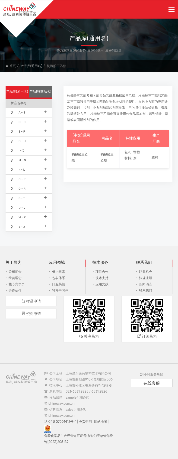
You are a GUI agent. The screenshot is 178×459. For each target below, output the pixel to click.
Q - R (29, 188)
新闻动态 (145, 284)
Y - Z (29, 226)
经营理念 (15, 278)
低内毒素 (58, 272)
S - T (29, 198)
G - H (29, 140)
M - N (29, 159)
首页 (11, 66)
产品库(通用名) (31, 66)
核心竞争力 (17, 284)
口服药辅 (58, 284)
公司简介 (15, 272)
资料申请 (31, 314)
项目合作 (101, 272)
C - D (29, 121)
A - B (29, 112)
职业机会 (145, 272)
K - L (29, 169)
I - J (29, 150)
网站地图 (100, 422)
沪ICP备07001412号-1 (60, 422)
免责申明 (85, 422)
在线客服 (151, 383)
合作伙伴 (15, 291)
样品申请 (31, 301)
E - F (29, 131)
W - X (29, 217)
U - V (29, 207)
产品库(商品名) (40, 92)
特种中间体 (60, 291)
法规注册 (145, 278)
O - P (29, 179)
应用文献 (101, 284)
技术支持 (101, 278)
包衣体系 (58, 278)
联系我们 (145, 291)
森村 (155, 158)
